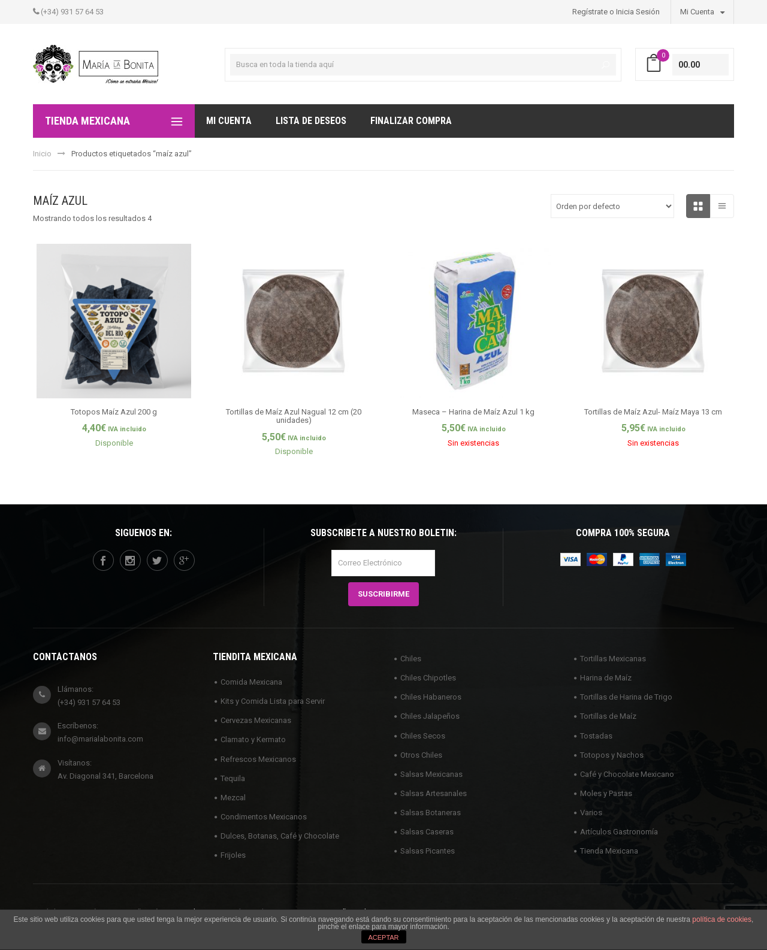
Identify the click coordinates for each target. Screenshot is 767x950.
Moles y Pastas (606, 793)
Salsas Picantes (427, 850)
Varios (591, 812)
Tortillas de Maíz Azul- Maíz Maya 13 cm (653, 411)
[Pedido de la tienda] (612, 206)
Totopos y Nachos (612, 755)
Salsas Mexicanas (431, 774)
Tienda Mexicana (609, 850)
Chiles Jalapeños (430, 716)
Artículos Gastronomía (619, 831)
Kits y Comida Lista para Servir (273, 701)
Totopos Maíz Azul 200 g (114, 411)
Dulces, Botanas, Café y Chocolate (280, 835)
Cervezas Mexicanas (256, 720)
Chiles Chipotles (428, 677)
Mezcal (233, 797)
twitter (157, 560)
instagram (130, 560)
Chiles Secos (422, 735)
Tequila (233, 778)
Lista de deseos (311, 120)
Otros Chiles (421, 755)
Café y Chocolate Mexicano (627, 774)
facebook (103, 560)
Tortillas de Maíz (608, 716)
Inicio (42, 153)
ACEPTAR (383, 937)
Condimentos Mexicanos (264, 816)
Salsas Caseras (427, 831)
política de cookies (721, 919)
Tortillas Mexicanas (613, 658)
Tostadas (596, 735)
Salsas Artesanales (433, 793)
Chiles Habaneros (430, 696)
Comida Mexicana (251, 681)
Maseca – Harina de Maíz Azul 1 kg (473, 411)
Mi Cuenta (702, 11)
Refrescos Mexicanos (258, 759)
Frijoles (233, 855)
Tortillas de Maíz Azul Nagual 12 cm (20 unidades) (293, 416)
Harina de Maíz (606, 677)
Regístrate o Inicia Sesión (616, 11)
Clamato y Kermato (253, 739)
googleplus (184, 560)
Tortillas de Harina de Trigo (626, 696)
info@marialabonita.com (100, 738)
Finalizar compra (411, 120)
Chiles (410, 658)
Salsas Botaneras (430, 812)
